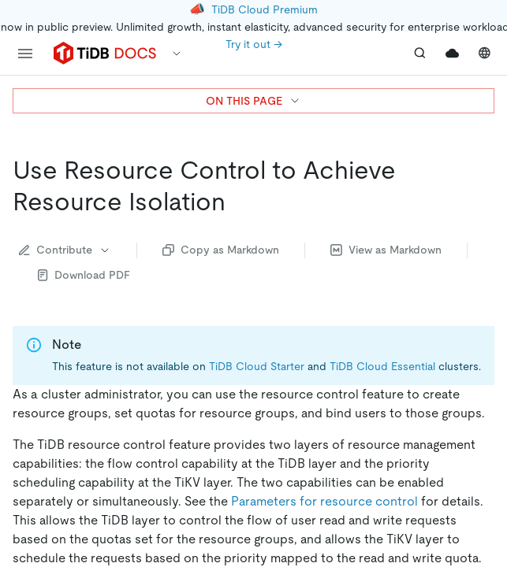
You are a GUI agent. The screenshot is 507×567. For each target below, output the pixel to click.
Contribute (65, 249)
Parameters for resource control (324, 501)
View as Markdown (386, 249)
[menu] (25, 53)
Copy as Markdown (220, 249)
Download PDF (84, 275)
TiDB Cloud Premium (264, 9)
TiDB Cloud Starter (256, 366)
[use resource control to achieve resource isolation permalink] (238, 201)
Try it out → (254, 44)
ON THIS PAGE (253, 100)
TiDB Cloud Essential (382, 366)
